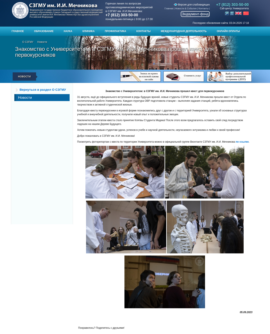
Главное (18, 31)
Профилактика (115, 31)
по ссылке (242, 141)
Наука (68, 31)
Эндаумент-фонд (195, 14)
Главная (169, 8)
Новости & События (186, 8)
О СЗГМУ (27, 42)
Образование (44, 31)
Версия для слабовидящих (192, 4)
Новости (42, 42)
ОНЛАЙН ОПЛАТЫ (228, 31)
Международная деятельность (184, 31)
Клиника (88, 31)
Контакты (203, 8)
